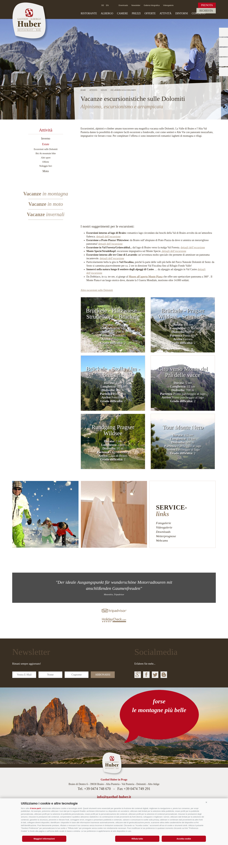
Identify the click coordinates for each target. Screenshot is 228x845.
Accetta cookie (184, 839)
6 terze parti (35, 808)
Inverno (45, 138)
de (102, 5)
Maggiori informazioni (44, 839)
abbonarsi (102, 674)
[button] (206, 802)
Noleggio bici (45, 166)
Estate (45, 144)
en (107, 5)
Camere (122, 13)
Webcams (162, 540)
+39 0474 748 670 (97, 789)
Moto (45, 171)
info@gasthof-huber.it (114, 797)
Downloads (123, 5)
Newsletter (135, 5)
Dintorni (181, 13)
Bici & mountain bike (45, 153)
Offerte (150, 13)
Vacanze (45, 194)
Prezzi (136, 13)
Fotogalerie (163, 523)
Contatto (198, 13)
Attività (165, 13)
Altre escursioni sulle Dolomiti (97, 290)
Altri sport (45, 157)
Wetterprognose (166, 536)
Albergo (107, 13)
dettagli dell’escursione (108, 236)
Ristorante (89, 13)
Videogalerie (168, 5)
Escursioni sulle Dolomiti (46, 149)
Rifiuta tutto (137, 839)
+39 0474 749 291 (137, 789)
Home (83, 90)
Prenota (207, 5)
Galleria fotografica (152, 5)
